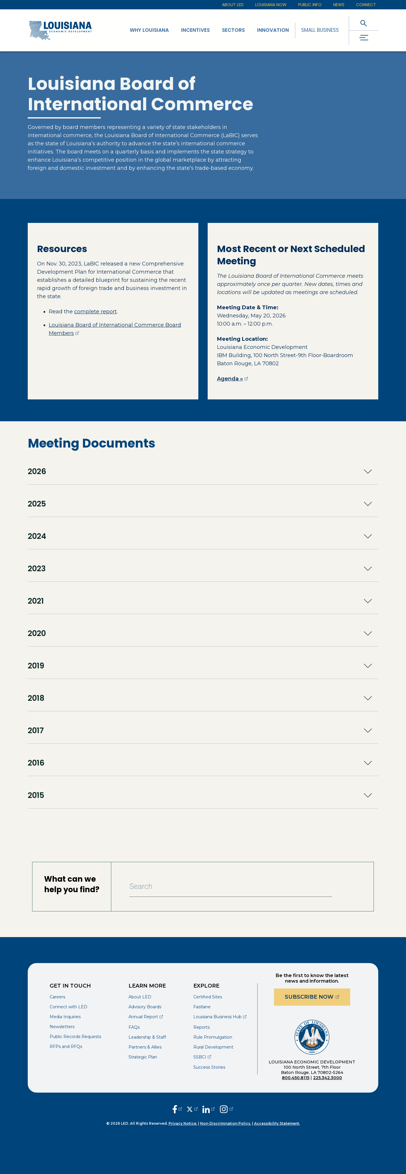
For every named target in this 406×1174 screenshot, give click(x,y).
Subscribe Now (317, 996)
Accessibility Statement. (277, 1123)
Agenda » (232, 378)
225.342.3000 (327, 1077)
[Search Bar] (230, 886)
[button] (203, 471)
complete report (95, 311)
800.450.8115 (295, 1077)
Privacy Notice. (183, 1123)
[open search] (363, 23)
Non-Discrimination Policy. (225, 1123)
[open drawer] (363, 38)
